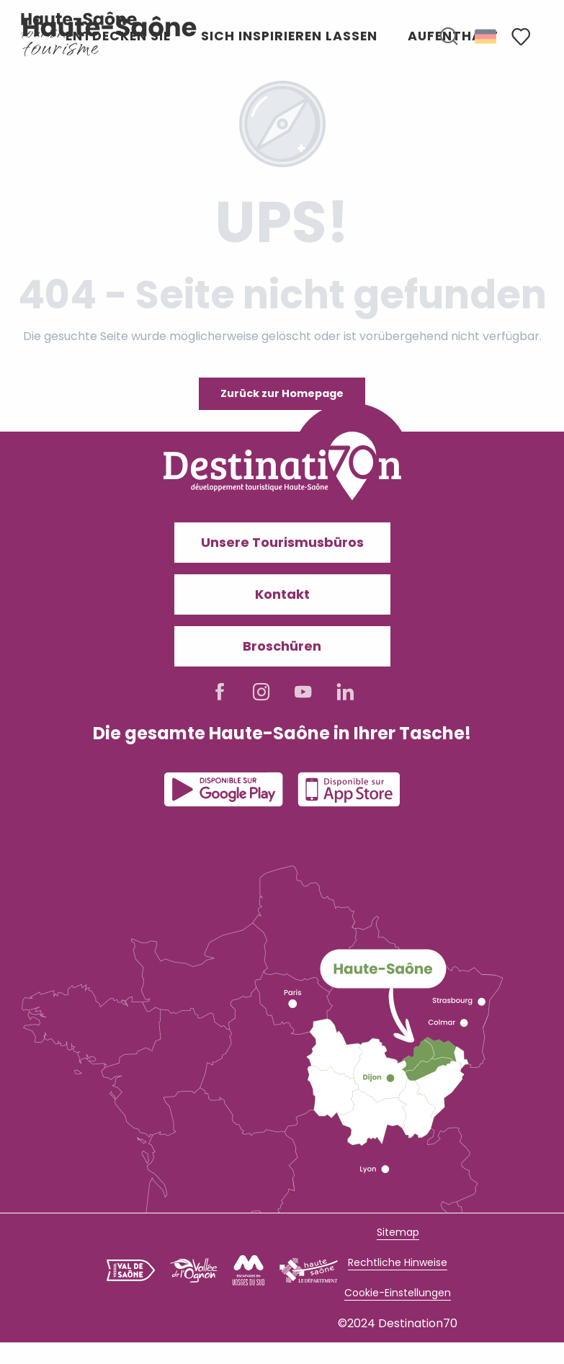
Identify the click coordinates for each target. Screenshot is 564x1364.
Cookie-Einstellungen (397, 1292)
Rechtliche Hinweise (397, 1262)
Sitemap (398, 1232)
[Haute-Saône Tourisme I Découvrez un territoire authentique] (79, 25)
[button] (449, 37)
